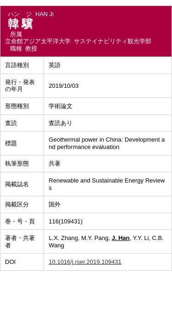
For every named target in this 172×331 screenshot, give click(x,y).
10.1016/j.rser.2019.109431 (85, 261)
